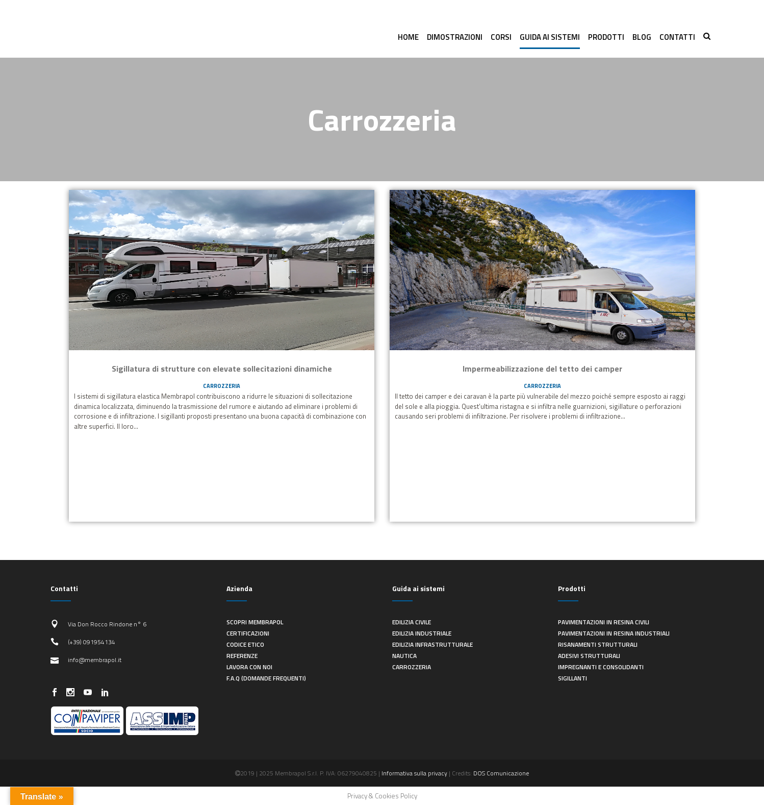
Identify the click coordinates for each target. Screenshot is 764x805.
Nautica (404, 656)
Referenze (242, 656)
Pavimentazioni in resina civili (603, 622)
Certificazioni (247, 633)
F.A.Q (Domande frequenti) (266, 678)
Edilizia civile (411, 622)
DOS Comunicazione (501, 773)
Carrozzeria (221, 386)
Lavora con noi (249, 667)
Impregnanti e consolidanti (601, 667)
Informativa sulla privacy (414, 773)
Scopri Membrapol (254, 622)
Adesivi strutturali (589, 656)
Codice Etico (245, 644)
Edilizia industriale (421, 633)
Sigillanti (572, 678)
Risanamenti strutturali (598, 644)
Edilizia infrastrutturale (432, 644)
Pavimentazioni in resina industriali (614, 633)
